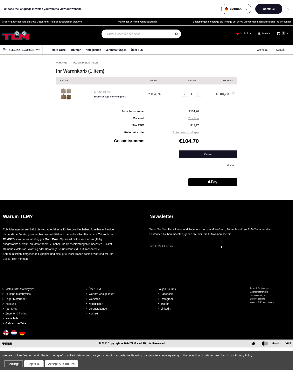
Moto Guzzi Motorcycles (19, 289)
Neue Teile (11, 318)
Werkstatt (262, 49)
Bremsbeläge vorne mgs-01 (110, 96)
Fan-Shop (11, 308)
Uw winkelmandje (85, 62)
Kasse (208, 154)
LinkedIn (166, 308)
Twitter (165, 303)
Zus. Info (193, 118)
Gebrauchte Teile (15, 323)
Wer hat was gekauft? (102, 293)
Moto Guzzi (59, 49)
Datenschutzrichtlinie (259, 292)
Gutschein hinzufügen (185, 132)
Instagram (167, 299)
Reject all (33, 364)
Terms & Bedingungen (259, 288)
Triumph (76, 49)
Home (63, 62)
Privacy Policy (243, 355)
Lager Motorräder (15, 299)
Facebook (167, 293)
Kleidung (10, 303)
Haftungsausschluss (259, 295)
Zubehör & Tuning (16, 313)
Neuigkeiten (93, 49)
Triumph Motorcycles (18, 293)
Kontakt (280, 49)
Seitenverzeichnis (257, 299)
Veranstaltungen (116, 49)
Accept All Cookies (61, 364)
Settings (13, 364)
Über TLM (137, 49)
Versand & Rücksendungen (262, 302)
